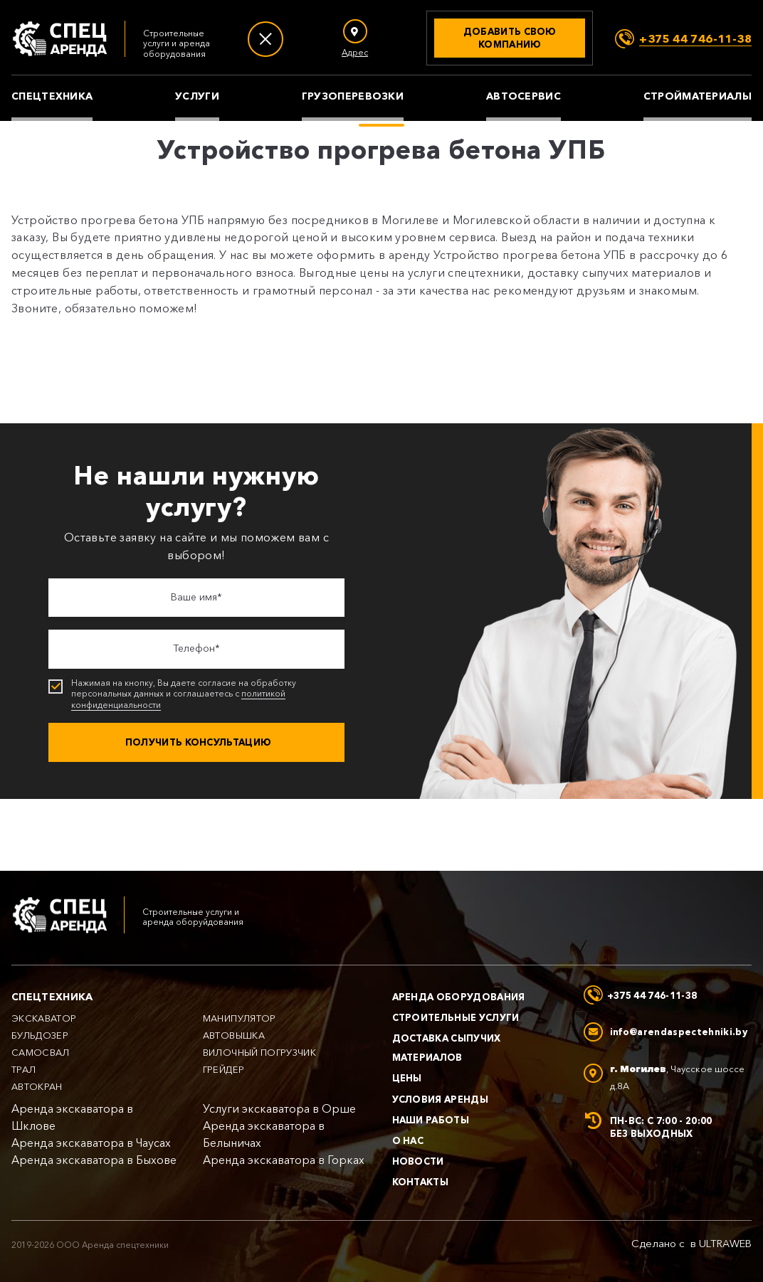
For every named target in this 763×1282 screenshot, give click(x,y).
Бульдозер (39, 1035)
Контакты (420, 1181)
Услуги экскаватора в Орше (279, 1109)
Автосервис (523, 96)
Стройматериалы (697, 96)
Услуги (197, 96)
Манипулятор (239, 1018)
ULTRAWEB (725, 1243)
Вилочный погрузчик (259, 1052)
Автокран (37, 1086)
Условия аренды (440, 1099)
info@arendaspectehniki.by (678, 1031)
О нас (408, 1140)
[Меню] (265, 39)
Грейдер (223, 1069)
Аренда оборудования (458, 996)
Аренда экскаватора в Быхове (94, 1160)
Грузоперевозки (353, 96)
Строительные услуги (456, 1017)
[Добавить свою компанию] (509, 38)
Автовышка (234, 1035)
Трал (23, 1069)
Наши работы (431, 1119)
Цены (407, 1078)
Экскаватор (44, 1018)
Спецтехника (52, 96)
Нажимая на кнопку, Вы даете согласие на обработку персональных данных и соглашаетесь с (197, 694)
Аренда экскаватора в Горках (283, 1160)
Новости (418, 1161)
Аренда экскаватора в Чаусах (91, 1143)
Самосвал (40, 1052)
